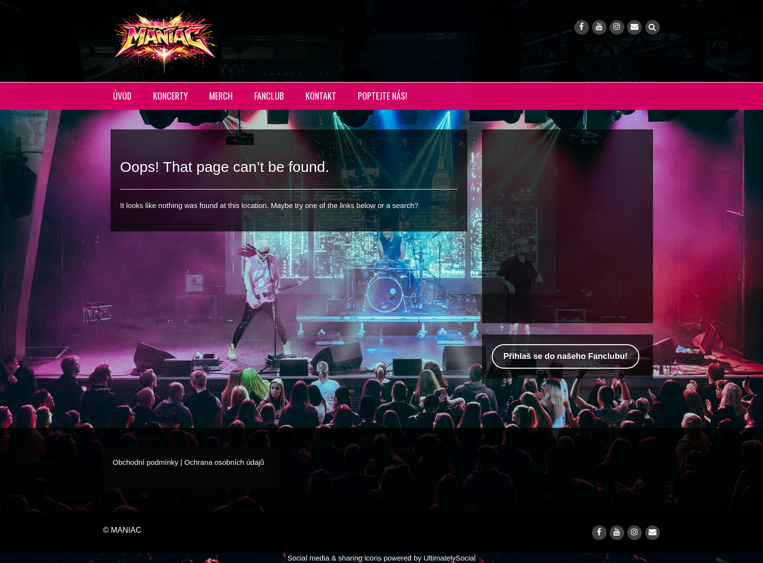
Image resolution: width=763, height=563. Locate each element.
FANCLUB (269, 95)
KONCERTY (170, 95)
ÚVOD (122, 95)
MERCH (221, 95)
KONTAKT (320, 95)
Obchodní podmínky (145, 462)
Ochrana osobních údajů (224, 462)
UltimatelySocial (449, 558)
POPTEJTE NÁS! (382, 95)
